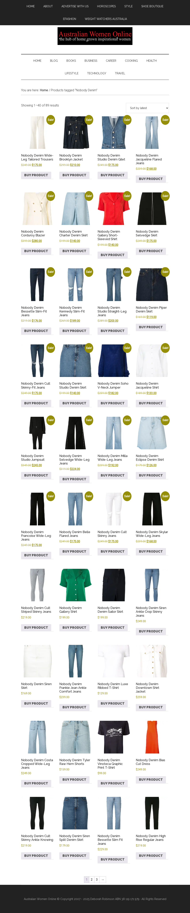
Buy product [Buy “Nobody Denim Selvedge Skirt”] (151, 251)
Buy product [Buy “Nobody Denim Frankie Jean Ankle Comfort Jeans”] (74, 707)
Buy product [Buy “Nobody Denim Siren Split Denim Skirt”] (74, 856)
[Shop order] (147, 108)
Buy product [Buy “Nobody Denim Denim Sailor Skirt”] (113, 627)
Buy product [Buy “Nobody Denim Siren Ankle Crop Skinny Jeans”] (151, 631)
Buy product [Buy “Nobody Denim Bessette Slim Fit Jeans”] (113, 859)
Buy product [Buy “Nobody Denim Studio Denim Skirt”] (74, 403)
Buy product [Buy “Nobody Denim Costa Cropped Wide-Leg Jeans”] (36, 783)
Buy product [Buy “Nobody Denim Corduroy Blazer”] (36, 251)
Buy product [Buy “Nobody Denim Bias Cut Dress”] (151, 780)
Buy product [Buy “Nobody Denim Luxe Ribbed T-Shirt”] (113, 703)
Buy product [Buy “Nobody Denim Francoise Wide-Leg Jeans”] (36, 555)
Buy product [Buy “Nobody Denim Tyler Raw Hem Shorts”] (74, 780)
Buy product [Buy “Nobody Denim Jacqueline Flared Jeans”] (151, 179)
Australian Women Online (95, 36)
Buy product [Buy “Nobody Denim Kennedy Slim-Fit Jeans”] (74, 331)
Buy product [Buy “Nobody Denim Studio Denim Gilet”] (113, 175)
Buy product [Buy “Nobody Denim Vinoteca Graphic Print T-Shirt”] (113, 783)
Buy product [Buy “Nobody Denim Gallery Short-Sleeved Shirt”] (113, 255)
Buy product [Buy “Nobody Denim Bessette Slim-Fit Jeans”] (36, 331)
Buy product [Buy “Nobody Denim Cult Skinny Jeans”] (113, 551)
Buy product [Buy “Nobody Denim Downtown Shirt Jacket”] (151, 707)
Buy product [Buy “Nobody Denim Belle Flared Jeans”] (74, 551)
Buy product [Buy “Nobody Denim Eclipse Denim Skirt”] (151, 475)
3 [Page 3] (97, 879)
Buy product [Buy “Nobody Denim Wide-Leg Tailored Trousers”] (36, 175)
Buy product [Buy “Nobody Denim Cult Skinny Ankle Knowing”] (36, 856)
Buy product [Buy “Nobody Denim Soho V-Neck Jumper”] (113, 403)
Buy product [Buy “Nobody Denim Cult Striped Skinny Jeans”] (36, 627)
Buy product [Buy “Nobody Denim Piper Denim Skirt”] (151, 327)
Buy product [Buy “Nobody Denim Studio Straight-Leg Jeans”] (113, 331)
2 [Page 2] (92, 879)
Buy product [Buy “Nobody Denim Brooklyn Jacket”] (74, 175)
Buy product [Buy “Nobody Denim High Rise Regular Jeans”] (151, 856)
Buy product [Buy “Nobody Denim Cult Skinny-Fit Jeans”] (36, 403)
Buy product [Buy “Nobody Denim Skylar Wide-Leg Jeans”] (151, 551)
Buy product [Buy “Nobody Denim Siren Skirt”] (36, 703)
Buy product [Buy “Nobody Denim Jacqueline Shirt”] (151, 403)
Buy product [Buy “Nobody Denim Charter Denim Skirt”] (74, 251)
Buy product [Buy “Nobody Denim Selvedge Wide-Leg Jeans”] (74, 479)
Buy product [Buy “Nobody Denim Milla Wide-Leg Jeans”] (113, 475)
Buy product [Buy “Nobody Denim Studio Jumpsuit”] (36, 475)
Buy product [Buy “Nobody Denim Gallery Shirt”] (74, 627)
